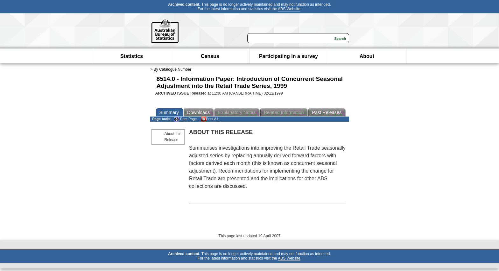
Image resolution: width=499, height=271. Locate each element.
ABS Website (289, 9)
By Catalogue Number (172, 69)
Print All (209, 119)
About (367, 56)
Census (210, 56)
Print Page (185, 119)
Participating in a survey (288, 56)
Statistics (131, 56)
